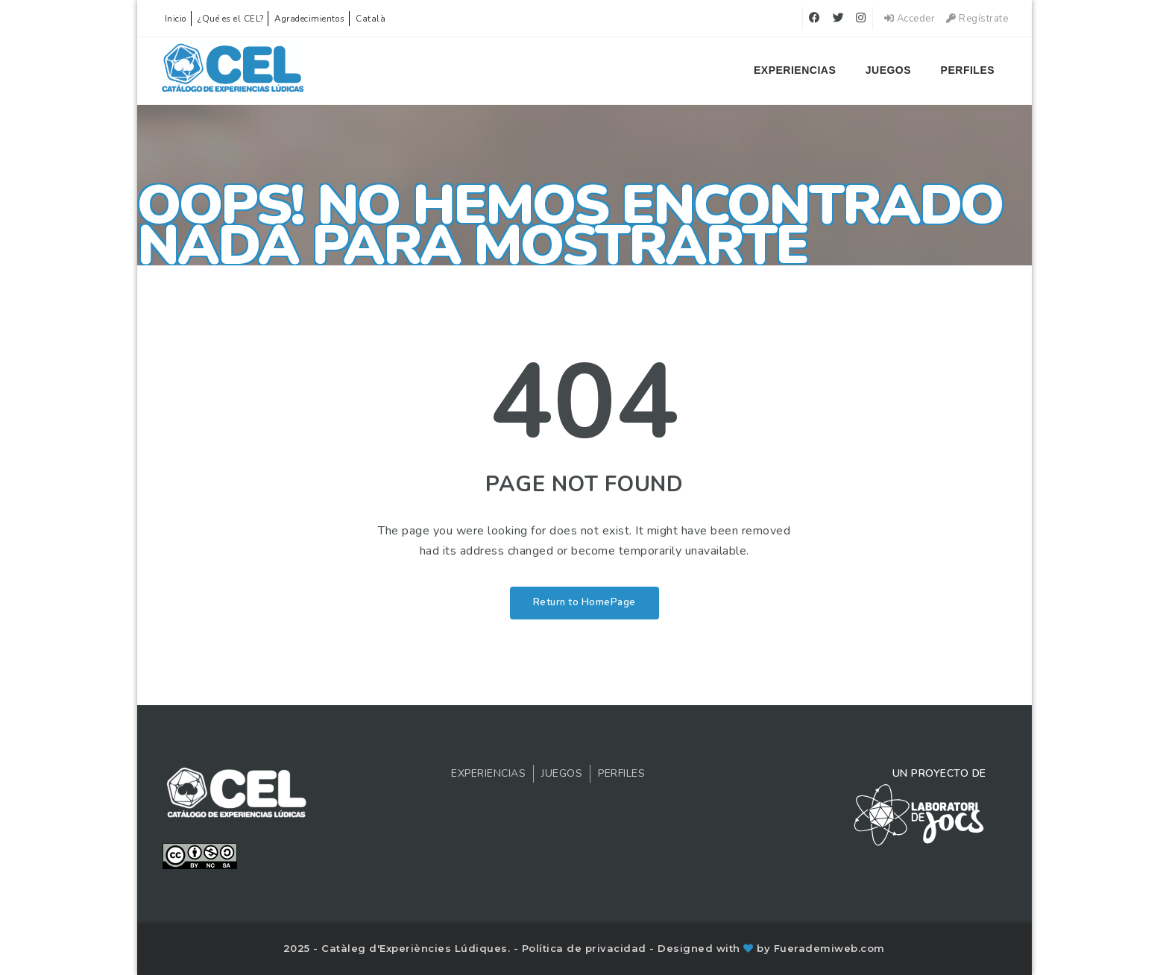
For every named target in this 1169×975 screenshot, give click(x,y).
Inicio (176, 19)
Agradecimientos (309, 19)
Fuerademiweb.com (829, 948)
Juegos (888, 70)
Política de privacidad (586, 948)
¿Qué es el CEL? (231, 19)
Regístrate (977, 18)
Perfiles (968, 70)
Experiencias (795, 70)
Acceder (910, 18)
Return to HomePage (584, 602)
